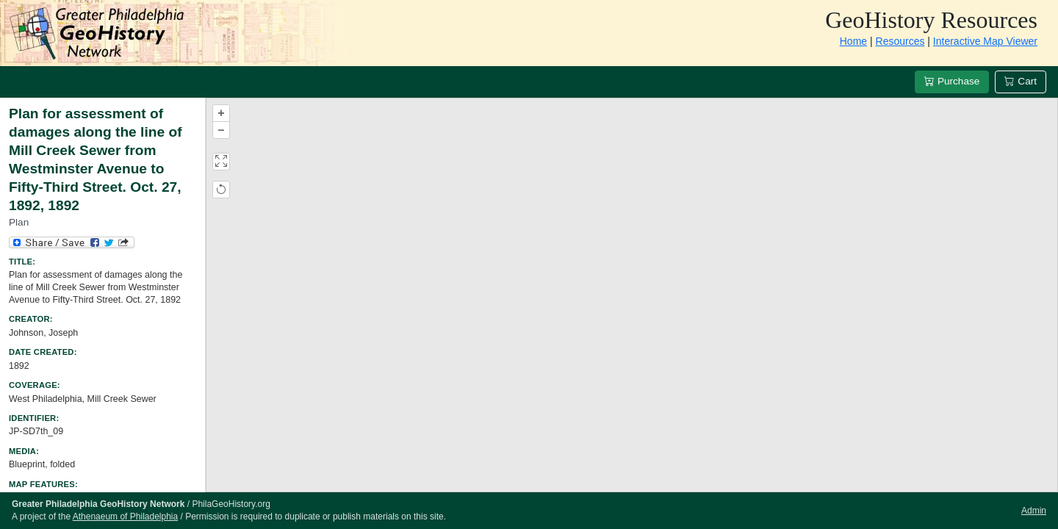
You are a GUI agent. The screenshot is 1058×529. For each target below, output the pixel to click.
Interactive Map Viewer (985, 41)
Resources (900, 41)
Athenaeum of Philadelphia (125, 516)
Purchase (951, 81)
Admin (1033, 510)
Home (853, 41)
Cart (1020, 81)
